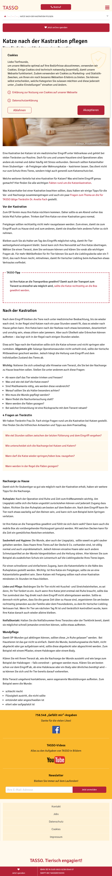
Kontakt (56, 806)
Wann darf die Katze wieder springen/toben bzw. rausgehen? (40, 456)
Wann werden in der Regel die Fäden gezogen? (31, 466)
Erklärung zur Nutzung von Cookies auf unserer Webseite (44, 92)
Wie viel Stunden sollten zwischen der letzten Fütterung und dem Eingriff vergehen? (53, 435)
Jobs (56, 814)
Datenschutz (56, 821)
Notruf (56, 7)
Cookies (56, 829)
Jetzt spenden (19, 871)
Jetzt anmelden (89, 789)
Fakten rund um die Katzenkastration (70, 183)
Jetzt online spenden (56, 27)
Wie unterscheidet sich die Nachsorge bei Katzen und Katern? (40, 445)
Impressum (56, 837)
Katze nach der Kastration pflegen (36, 16)
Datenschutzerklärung (25, 100)
